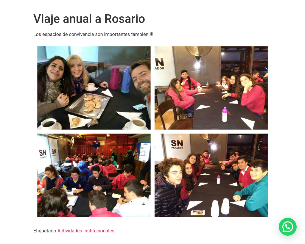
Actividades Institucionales (85, 231)
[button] (288, 227)
